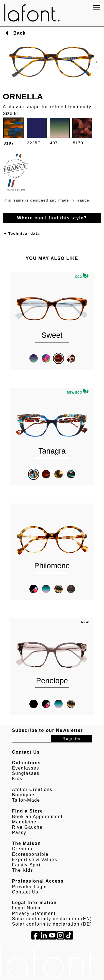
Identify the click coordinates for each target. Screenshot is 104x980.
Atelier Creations (32, 789)
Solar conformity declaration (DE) (52, 924)
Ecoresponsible (30, 854)
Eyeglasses (25, 768)
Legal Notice (27, 907)
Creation (22, 848)
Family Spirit (27, 864)
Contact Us (25, 892)
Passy (19, 832)
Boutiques (24, 794)
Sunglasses (25, 773)
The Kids (22, 870)
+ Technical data (22, 233)
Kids (17, 778)
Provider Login (29, 886)
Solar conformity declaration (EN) (52, 918)
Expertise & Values (34, 859)
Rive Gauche (27, 827)
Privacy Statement (33, 913)
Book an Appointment (37, 816)
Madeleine (24, 822)
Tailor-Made (26, 800)
